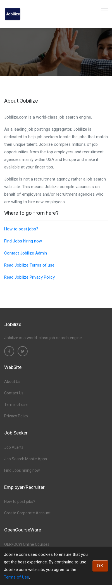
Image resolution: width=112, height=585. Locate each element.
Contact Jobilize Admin (25, 253)
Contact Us (13, 393)
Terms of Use (16, 577)
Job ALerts (13, 447)
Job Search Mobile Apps (25, 459)
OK (100, 565)
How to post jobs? (21, 229)
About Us (12, 381)
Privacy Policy (16, 416)
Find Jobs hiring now (23, 241)
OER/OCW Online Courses (26, 544)
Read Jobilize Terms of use (29, 265)
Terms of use (16, 404)
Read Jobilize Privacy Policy (29, 277)
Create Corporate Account (27, 513)
